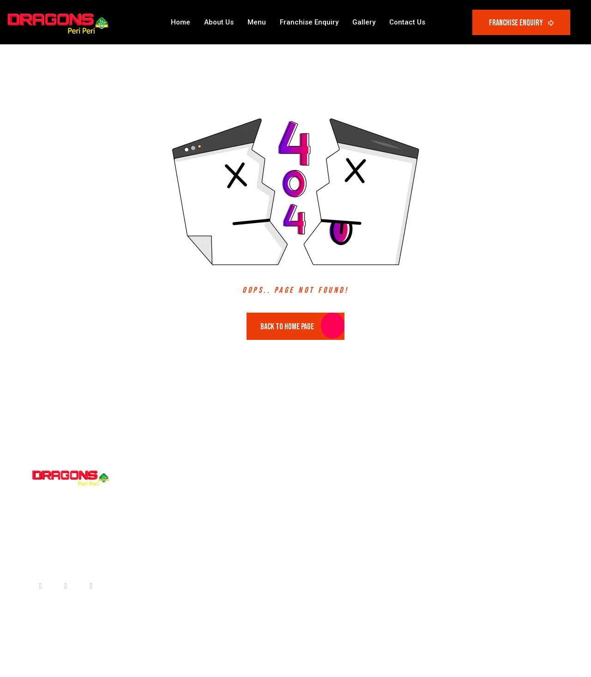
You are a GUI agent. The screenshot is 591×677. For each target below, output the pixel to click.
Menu (256, 22)
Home (180, 22)
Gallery (363, 22)
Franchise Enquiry (309, 22)
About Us (219, 22)
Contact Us (407, 22)
